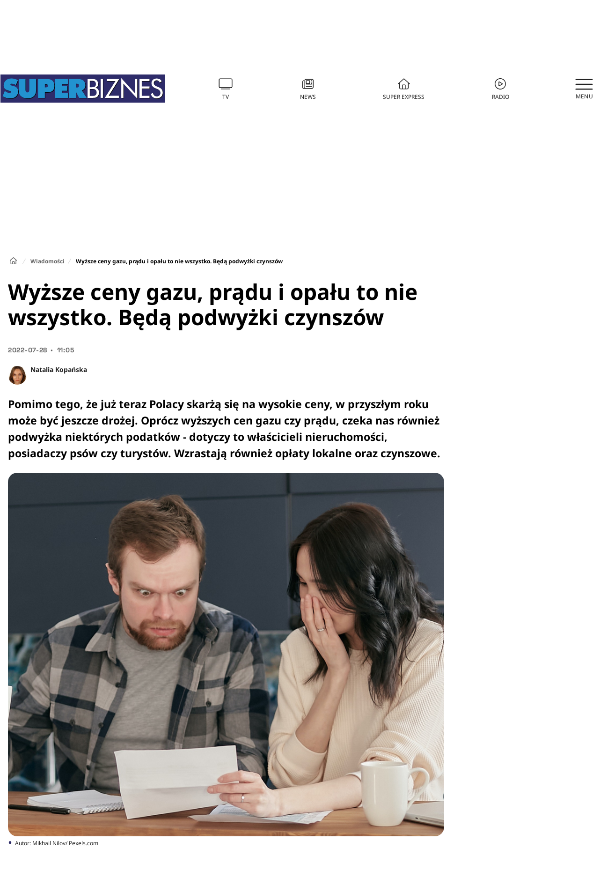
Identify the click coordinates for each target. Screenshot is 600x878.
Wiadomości (47, 261)
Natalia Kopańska (58, 369)
